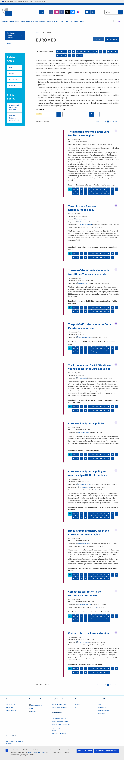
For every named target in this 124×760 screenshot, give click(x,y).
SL (77, 56)
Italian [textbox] (107, 12)
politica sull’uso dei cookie (36, 752)
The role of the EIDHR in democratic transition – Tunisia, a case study (89, 275)
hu (116, 256)
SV (81, 56)
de (85, 256)
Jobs (99, 706)
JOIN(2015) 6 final (80, 219)
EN (73, 52)
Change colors (92, 12)
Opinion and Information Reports (11, 35)
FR (85, 52)
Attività (11, 21)
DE (77, 52)
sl (108, 260)
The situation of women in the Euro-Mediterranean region (89, 133)
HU (108, 52)
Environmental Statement (59, 710)
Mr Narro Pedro (81, 380)
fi (104, 256)
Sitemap (77, 706)
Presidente (49, 21)
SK (73, 56)
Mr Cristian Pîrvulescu (85, 225)
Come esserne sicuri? (37, 1)
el (89, 256)
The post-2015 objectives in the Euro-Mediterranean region (90, 328)
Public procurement (104, 713)
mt (85, 260)
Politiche (17, 21)
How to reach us (10, 706)
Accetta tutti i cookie (85, 751)
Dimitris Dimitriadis (82, 644)
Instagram (56, 12)
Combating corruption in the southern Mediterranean (85, 596)
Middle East (13, 80)
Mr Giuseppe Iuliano (83, 435)
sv (112, 260)
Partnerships (101, 716)
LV (100, 52)
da (81, 256)
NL (116, 52)
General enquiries (11, 713)
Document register (35, 707)
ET (81, 52)
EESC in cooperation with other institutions (15, 744)
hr (112, 256)
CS (65, 52)
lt (77, 260)
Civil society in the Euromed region (89, 635)
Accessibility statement (59, 736)
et (101, 256)
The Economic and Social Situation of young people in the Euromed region (90, 369)
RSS (99, 39)
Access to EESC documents (60, 723)
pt (97, 260)
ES (58, 52)
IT (73, 193)
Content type (40, 110)
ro (101, 260)
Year (63, 110)
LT (104, 52)
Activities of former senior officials (59, 732)
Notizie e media (40, 21)
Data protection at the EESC (60, 706)
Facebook (61, 12)
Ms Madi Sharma (81, 286)
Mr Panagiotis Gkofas (83, 487)
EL (89, 52)
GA (93, 52)
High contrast (87, 12)
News (9, 44)
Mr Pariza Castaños (84, 489)
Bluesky (72, 12)
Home (37, 32)
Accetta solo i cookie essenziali (106, 751)
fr (108, 256)
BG (62, 52)
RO (70, 56)
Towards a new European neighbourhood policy (83, 208)
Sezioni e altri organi (71, 21)
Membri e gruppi (59, 21)
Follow (116, 131)
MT (112, 52)
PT (62, 56)
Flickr (78, 12)
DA (69, 52)
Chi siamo (5, 21)
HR (97, 52)
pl (93, 260)
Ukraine (81, 21)
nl (89, 260)
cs (77, 256)
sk (105, 260)
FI (65, 56)
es (97, 256)
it (73, 260)
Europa (11, 74)
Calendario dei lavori (27, 21)
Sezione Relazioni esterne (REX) (14, 118)
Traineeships (102, 710)
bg (74, 256)
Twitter (67, 12)
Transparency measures (59, 720)
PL (58, 56)
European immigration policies (86, 426)
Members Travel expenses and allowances (61, 727)
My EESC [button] (118, 21)
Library (31, 710)
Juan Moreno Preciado (83, 607)
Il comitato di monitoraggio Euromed (14, 108)
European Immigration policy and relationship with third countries (88, 475)
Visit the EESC (10, 710)
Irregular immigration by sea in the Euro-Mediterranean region (89, 535)
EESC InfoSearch (35, 714)
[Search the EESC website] (26, 12)
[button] (112, 39)
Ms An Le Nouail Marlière (84, 340)
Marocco (12, 86)
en (93, 256)
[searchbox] (49, 114)
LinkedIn (51, 12)
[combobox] (113, 12)
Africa (11, 67)
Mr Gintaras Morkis (82, 222)
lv (81, 260)
